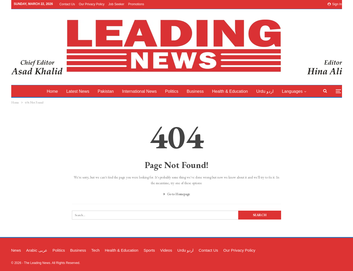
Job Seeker (116, 4)
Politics (177, 91)
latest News (81, 91)
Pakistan (110, 91)
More (295, 91)
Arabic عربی (36, 250)
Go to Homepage (176, 194)
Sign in (335, 4)
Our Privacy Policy (91, 4)
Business (201, 91)
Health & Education (237, 91)
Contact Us (67, 4)
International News (144, 91)
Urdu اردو (272, 91)
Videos (166, 250)
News (16, 250)
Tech (95, 250)
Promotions (136, 4)
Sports (149, 250)
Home (54, 91)
